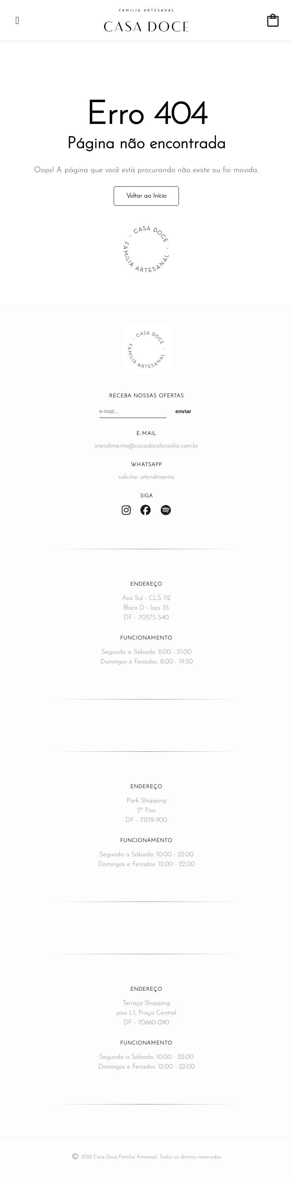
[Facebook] (145, 510)
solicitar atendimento (146, 477)
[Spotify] (166, 510)
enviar (183, 411)
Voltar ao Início (146, 196)
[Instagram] (126, 510)
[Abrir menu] (17, 20)
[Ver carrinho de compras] (273, 20)
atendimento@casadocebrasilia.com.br (146, 446)
